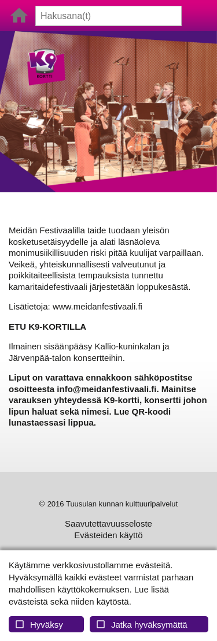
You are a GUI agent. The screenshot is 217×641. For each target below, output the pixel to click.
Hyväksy (38, 624)
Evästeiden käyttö (108, 535)
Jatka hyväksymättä (141, 624)
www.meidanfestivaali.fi (97, 306)
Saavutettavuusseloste (108, 523)
